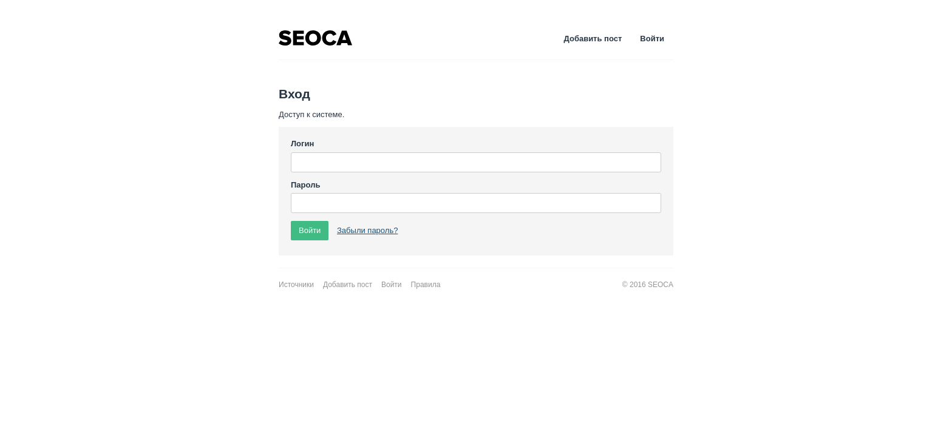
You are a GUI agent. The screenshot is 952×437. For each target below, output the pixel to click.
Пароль (305, 184)
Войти (652, 38)
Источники (296, 284)
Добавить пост (593, 38)
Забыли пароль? (367, 230)
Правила (426, 284)
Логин (302, 143)
